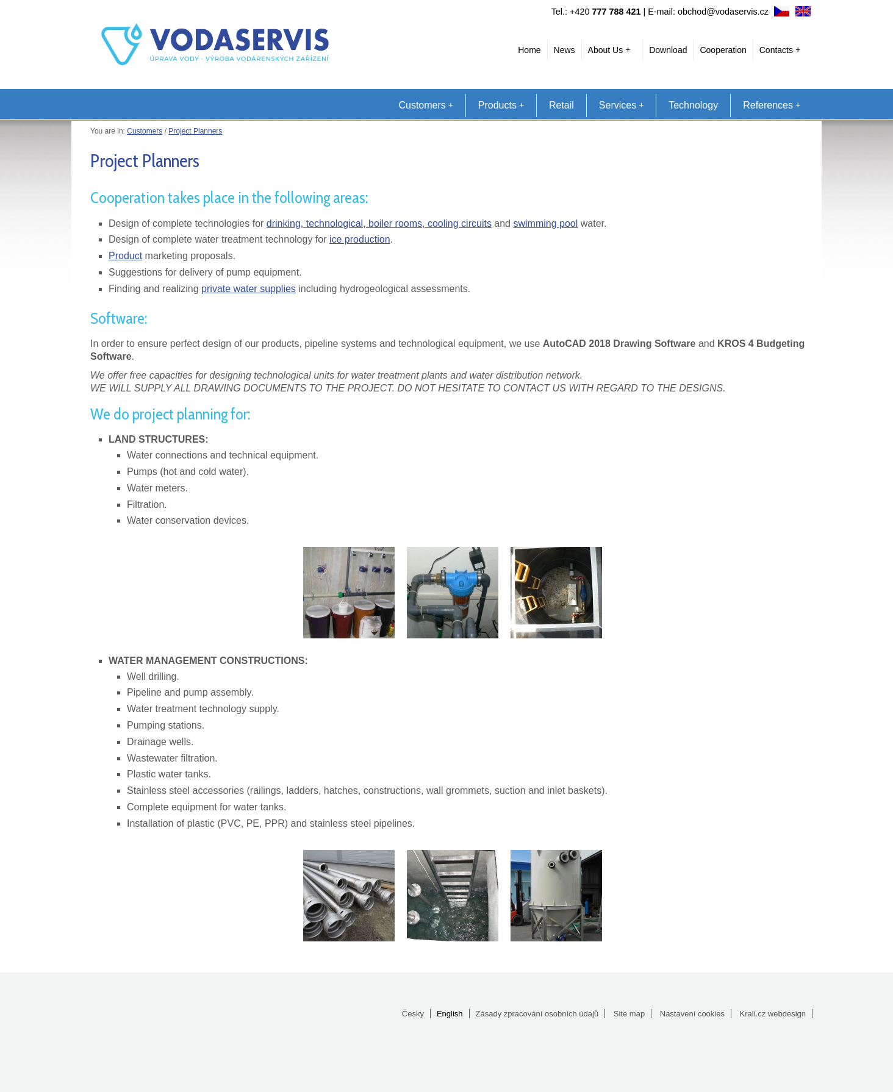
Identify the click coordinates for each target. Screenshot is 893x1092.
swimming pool (545, 223)
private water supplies (248, 289)
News (564, 50)
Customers (425, 105)
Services (621, 105)
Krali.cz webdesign (773, 1013)
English (450, 1013)
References (771, 105)
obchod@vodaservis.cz (723, 11)
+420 (605, 11)
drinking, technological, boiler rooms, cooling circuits (379, 223)
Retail (561, 105)
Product (125, 256)
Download (668, 50)
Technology (693, 105)
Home (529, 50)
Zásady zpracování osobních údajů (537, 1013)
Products (501, 105)
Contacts (779, 50)
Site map (629, 1013)
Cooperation (723, 50)
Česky (413, 1013)
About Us (609, 50)
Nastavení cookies (692, 1013)
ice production (359, 239)
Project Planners (195, 131)
